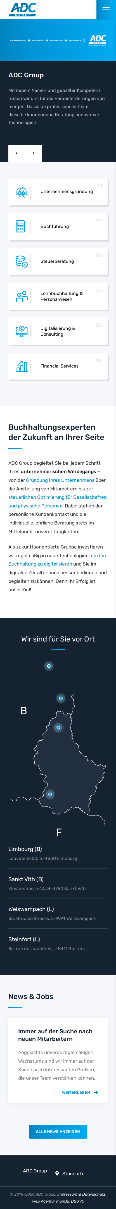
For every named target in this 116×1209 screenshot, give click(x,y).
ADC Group (35, 1171)
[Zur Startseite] (22, 9)
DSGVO (77, 1201)
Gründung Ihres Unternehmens (60, 480)
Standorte (73, 1173)
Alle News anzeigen (58, 1131)
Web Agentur (43, 1201)
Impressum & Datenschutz (81, 1194)
